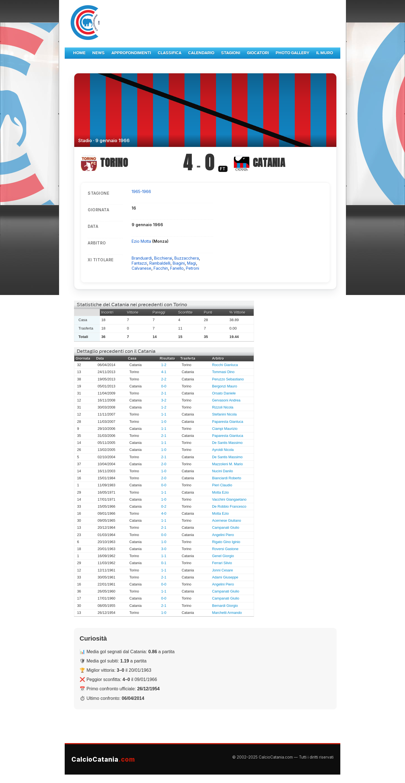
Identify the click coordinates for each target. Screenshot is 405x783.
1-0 (163, 422)
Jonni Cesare (222, 570)
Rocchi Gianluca (225, 365)
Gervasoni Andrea (226, 400)
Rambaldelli (159, 263)
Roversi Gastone (225, 549)
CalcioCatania (103, 759)
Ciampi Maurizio (224, 429)
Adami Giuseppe (225, 577)
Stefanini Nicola (224, 414)
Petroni (192, 268)
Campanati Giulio (225, 528)
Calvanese (141, 268)
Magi (191, 263)
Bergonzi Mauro (224, 386)
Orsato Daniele (224, 393)
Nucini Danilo (222, 471)
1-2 (163, 365)
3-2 (163, 400)
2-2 (163, 379)
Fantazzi (139, 263)
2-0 (163, 464)
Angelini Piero (223, 535)
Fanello (177, 268)
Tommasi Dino (223, 372)
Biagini (179, 263)
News (98, 53)
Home (79, 53)
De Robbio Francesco (229, 507)
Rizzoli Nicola (222, 407)
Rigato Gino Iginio (226, 542)
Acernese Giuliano (226, 521)
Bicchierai (163, 258)
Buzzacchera (186, 258)
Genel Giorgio (223, 556)
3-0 (163, 549)
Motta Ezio (220, 492)
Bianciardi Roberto (226, 478)
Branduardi (142, 258)
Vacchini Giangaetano (229, 499)
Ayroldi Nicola (223, 450)
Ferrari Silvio (222, 563)
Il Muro (324, 53)
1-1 (163, 414)
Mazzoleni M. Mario (227, 464)
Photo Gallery (292, 53)
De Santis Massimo (227, 443)
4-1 (163, 372)
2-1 (163, 393)
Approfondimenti (131, 53)
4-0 (163, 514)
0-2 (163, 507)
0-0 (163, 386)
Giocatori (258, 53)
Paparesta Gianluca (227, 422)
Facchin (161, 268)
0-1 (163, 563)
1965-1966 (141, 191)
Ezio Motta (142, 241)
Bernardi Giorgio (225, 606)
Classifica (169, 53)
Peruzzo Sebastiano (228, 379)
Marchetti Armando (227, 613)
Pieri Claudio (222, 485)
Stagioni (230, 53)
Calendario (201, 53)
